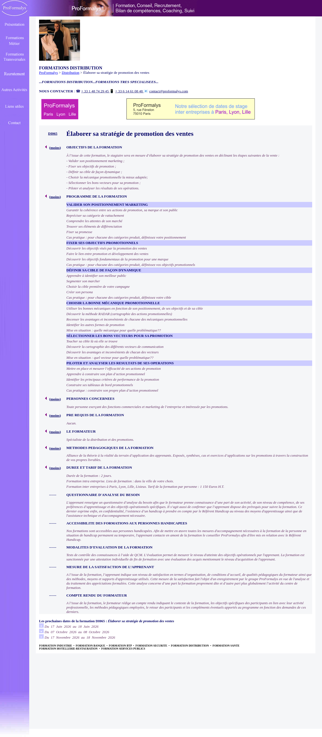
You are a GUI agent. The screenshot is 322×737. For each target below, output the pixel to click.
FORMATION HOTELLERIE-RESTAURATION (68, 648)
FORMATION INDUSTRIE (56, 645)
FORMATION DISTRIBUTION (190, 645)
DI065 (52, 133)
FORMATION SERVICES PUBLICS (123, 648)
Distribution (70, 73)
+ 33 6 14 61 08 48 (129, 91)
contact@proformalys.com (168, 91)
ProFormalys (48, 73)
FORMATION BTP (120, 645)
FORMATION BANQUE (91, 645)
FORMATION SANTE (225, 645)
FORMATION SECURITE (151, 645)
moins (55, 148)
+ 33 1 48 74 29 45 (95, 91)
